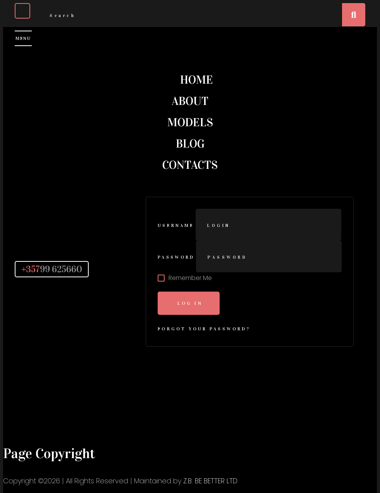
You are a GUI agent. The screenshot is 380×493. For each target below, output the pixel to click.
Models (190, 122)
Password (176, 257)
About (190, 101)
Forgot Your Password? (204, 329)
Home (196, 80)
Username (176, 225)
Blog (190, 144)
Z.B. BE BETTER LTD (210, 481)
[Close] (22, 11)
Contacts (190, 165)
